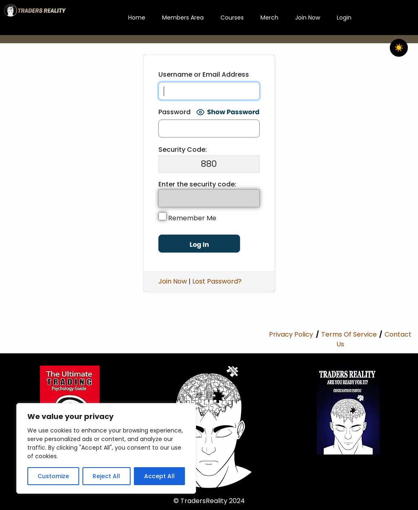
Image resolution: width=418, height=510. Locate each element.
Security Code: (182, 149)
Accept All (159, 476)
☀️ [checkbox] (398, 48)
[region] (106, 448)
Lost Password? (217, 281)
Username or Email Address (203, 74)
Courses (232, 17)
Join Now (307, 17)
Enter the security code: (197, 184)
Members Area (183, 17)
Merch (269, 17)
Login (344, 17)
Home (136, 17)
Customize (53, 476)
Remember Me (187, 217)
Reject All (106, 476)
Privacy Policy (291, 334)
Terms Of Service (349, 334)
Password (174, 112)
